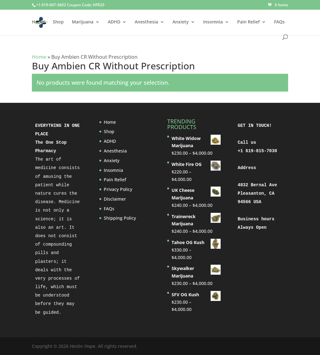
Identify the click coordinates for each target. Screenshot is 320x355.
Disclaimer (115, 199)
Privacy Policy (118, 189)
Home (38, 22)
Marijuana (82, 22)
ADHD (114, 22)
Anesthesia (146, 22)
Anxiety (180, 22)
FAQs (279, 22)
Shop (58, 22)
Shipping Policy (120, 218)
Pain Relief (248, 22)
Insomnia (213, 22)
